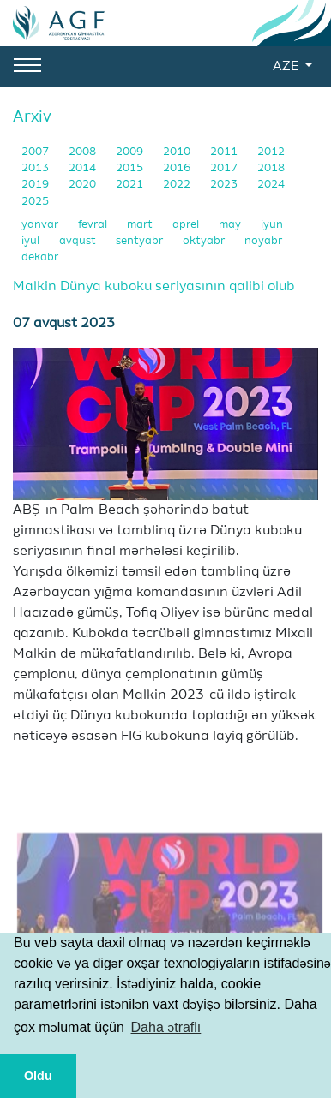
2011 (225, 152)
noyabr (263, 241)
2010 (178, 152)
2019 (36, 184)
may (231, 224)
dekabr (39, 257)
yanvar (41, 224)
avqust (79, 241)
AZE (287, 67)
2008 (84, 152)
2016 (178, 168)
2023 (225, 184)
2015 (131, 168)
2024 (271, 184)
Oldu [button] (38, 1076)
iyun (272, 224)
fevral (94, 224)
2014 (84, 168)
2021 (131, 184)
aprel (187, 224)
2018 (271, 168)
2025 (35, 201)
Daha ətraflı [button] (166, 1027)
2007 (36, 152)
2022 (178, 184)
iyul (31, 241)
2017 (225, 168)
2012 (271, 152)
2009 (131, 152)
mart (141, 224)
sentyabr (141, 241)
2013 (36, 168)
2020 (84, 184)
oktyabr (205, 241)
